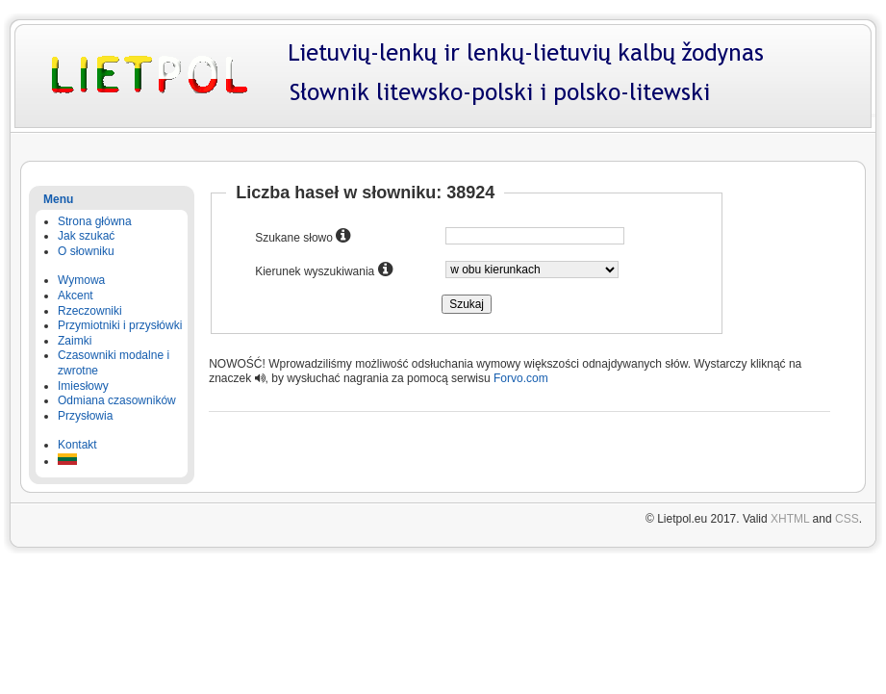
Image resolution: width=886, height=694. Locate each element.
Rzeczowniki (90, 311)
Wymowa (81, 280)
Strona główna (95, 221)
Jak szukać (86, 236)
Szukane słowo (302, 235)
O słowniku (86, 251)
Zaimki (74, 340)
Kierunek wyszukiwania (323, 269)
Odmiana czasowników (117, 400)
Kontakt (77, 444)
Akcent (75, 295)
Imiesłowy (83, 386)
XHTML (790, 519)
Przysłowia (85, 416)
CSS (847, 519)
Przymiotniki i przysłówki (120, 325)
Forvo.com (521, 378)
